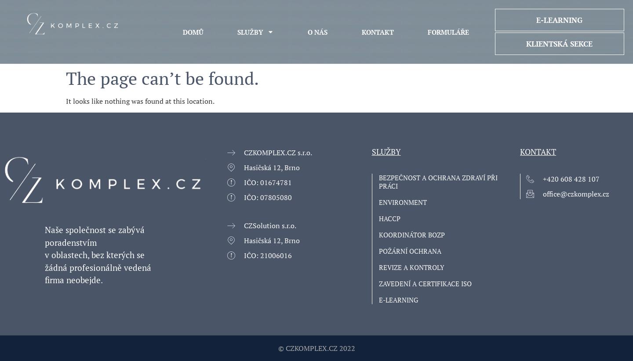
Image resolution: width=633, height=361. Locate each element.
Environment (403, 202)
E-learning (398, 300)
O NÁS (317, 32)
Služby (255, 32)
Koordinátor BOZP (412, 235)
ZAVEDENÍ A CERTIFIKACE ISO (425, 284)
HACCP (389, 219)
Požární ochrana (410, 251)
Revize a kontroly (411, 267)
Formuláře (448, 32)
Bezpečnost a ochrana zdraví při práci (438, 182)
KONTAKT (378, 32)
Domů (193, 32)
